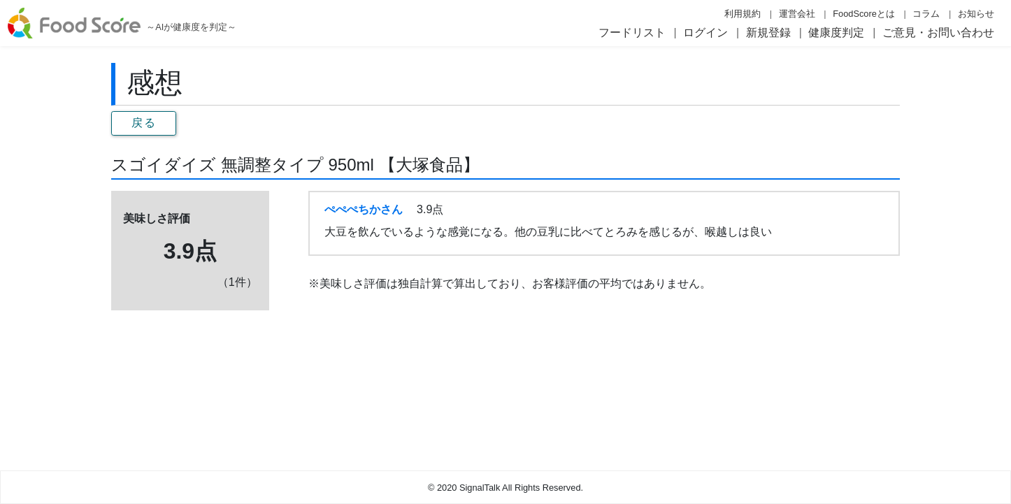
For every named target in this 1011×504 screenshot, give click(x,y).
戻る (143, 123)
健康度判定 (836, 32)
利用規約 (742, 13)
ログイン (705, 32)
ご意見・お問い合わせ (938, 32)
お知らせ (976, 13)
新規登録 (768, 32)
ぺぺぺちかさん (363, 209)
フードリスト (632, 32)
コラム (926, 13)
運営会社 (797, 13)
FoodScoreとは (864, 13)
